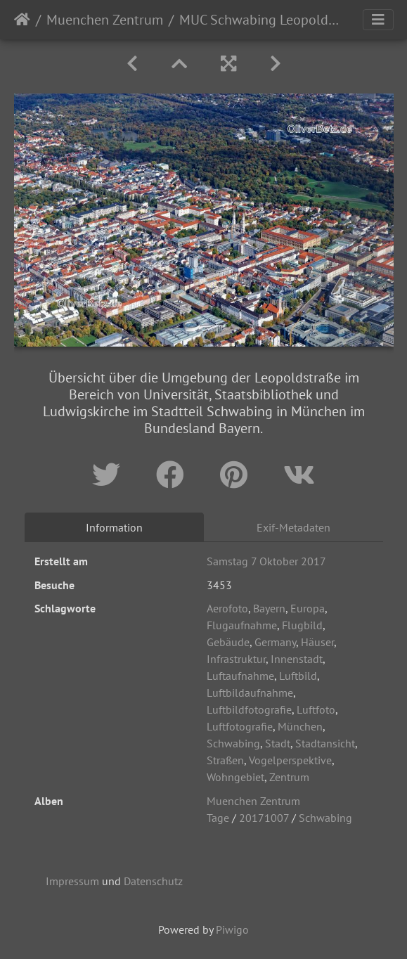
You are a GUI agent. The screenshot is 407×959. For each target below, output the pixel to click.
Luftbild (298, 676)
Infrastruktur (236, 659)
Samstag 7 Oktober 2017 (266, 561)
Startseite (22, 19)
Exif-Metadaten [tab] (293, 527)
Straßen (225, 760)
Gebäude (228, 642)
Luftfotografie (240, 726)
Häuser (317, 642)
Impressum (72, 881)
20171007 (264, 818)
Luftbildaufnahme (250, 693)
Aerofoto (227, 608)
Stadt (277, 743)
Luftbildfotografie (249, 709)
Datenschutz (153, 881)
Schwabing (233, 743)
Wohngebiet (235, 777)
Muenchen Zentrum (104, 20)
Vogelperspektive (290, 760)
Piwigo (232, 929)
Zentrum (289, 777)
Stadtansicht (325, 743)
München (300, 726)
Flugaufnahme (242, 625)
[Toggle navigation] (378, 19)
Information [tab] (114, 527)
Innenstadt (297, 659)
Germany (275, 642)
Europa (307, 608)
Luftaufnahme (240, 676)
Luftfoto (316, 709)
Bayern (269, 608)
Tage (218, 818)
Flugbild (302, 625)
